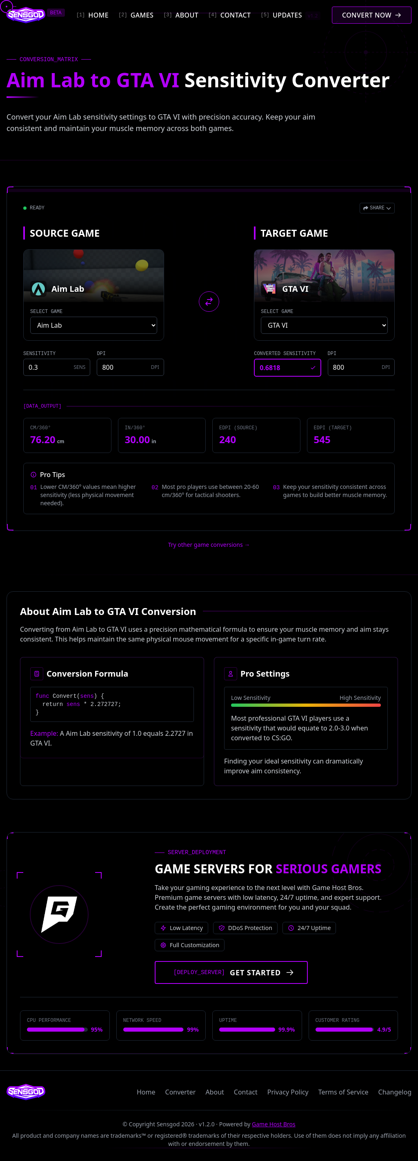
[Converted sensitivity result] (287, 368)
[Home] (92, 15)
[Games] (135, 15)
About (214, 1092)
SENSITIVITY (39, 354)
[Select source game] (93, 325)
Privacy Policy (288, 1092)
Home (146, 1092)
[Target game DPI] (361, 367)
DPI (101, 354)
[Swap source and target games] (209, 301)
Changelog (394, 1092)
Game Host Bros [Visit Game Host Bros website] (274, 1124)
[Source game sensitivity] (56, 367)
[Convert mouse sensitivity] (371, 15)
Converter (180, 1092)
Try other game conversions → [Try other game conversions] (209, 544)
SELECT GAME (46, 312)
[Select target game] (324, 325)
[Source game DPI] (130, 367)
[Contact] (229, 15)
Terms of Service (343, 1092)
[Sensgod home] (26, 15)
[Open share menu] (377, 208)
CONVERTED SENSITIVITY (285, 354)
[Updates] (290, 15)
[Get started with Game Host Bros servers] (231, 972)
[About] (180, 15)
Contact (246, 1092)
